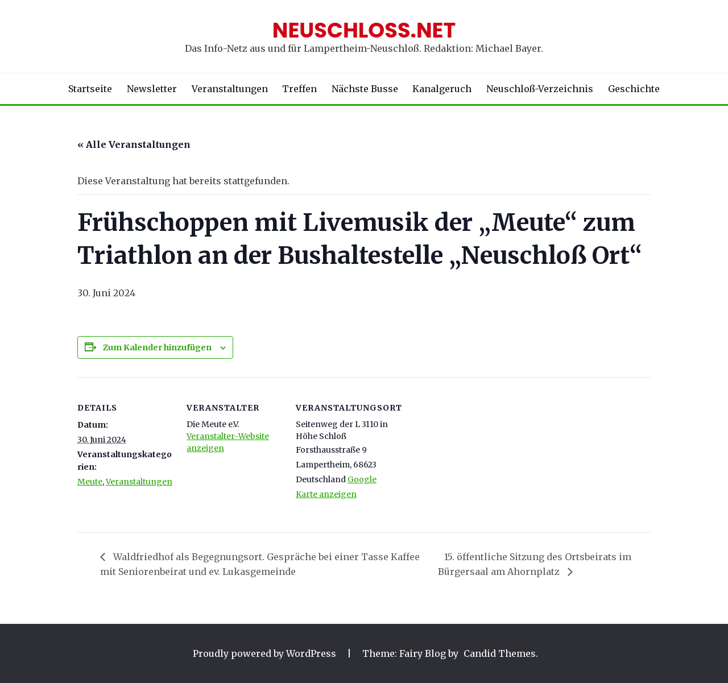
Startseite (90, 88)
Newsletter (152, 88)
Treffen (299, 88)
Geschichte (634, 88)
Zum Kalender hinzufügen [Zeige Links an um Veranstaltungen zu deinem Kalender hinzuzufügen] (157, 347)
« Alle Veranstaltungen (134, 144)
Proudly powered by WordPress (265, 653)
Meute (89, 482)
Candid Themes (500, 653)
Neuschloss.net (364, 30)
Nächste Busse (365, 88)
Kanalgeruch (441, 88)
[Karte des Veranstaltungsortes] (465, 455)
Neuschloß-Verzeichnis (539, 88)
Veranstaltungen (230, 88)
